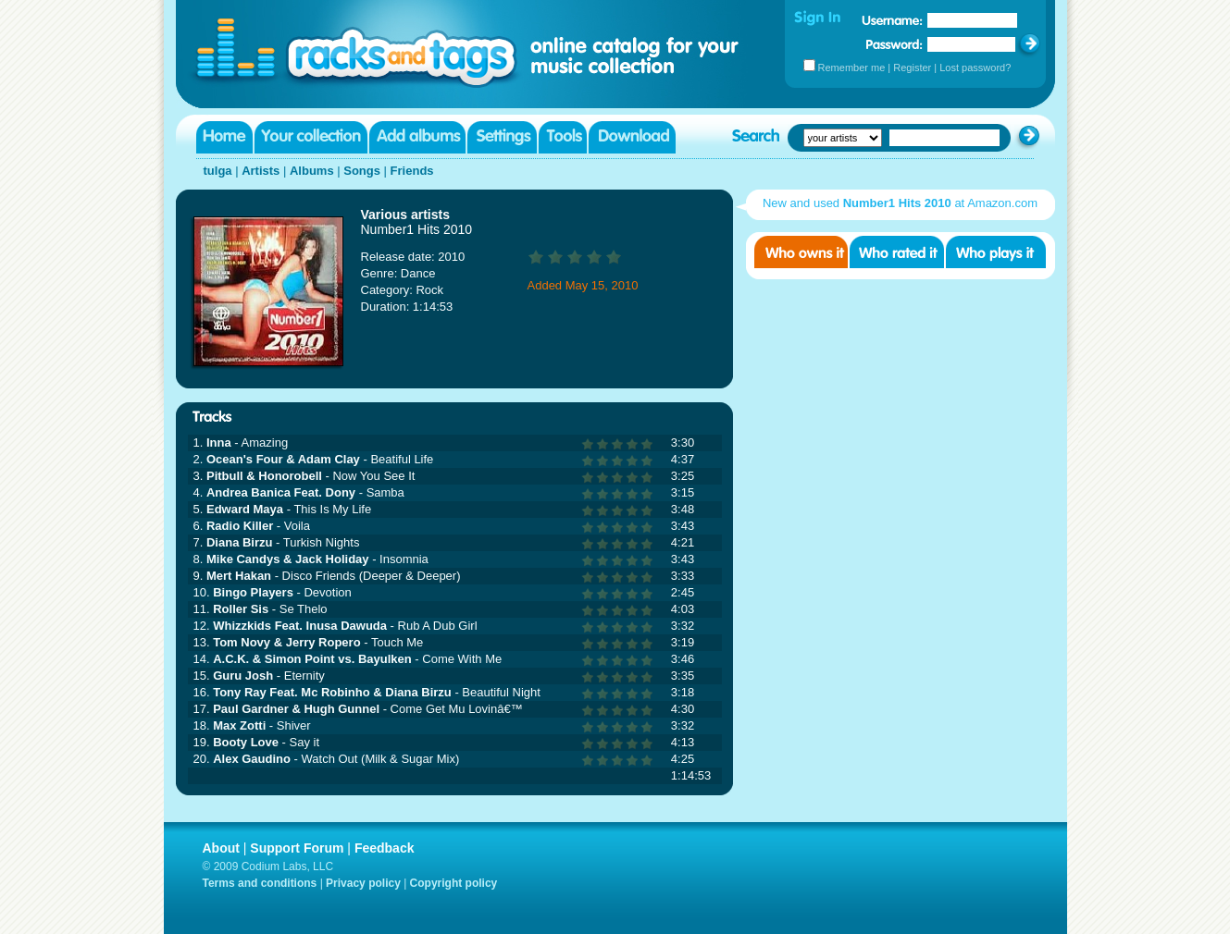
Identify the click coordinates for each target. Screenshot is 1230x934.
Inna (218, 442)
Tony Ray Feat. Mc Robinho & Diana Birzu (332, 692)
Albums (312, 171)
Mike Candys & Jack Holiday (287, 559)
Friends (412, 171)
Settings (502, 137)
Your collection (311, 137)
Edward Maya (244, 509)
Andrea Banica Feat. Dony (280, 492)
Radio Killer (239, 526)
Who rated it (897, 252)
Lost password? (975, 67)
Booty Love (246, 742)
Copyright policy (454, 883)
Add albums (417, 137)
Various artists (406, 214)
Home (224, 137)
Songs (361, 171)
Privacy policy (363, 883)
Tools (563, 137)
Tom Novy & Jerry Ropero (286, 642)
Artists (261, 171)
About (221, 848)
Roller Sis (240, 609)
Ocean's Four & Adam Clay (283, 459)
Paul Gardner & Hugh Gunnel (296, 709)
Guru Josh (243, 675)
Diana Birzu (239, 542)
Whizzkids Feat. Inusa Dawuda (300, 626)
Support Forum (296, 848)
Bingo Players (253, 592)
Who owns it (801, 252)
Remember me (852, 67)
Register (912, 67)
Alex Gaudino (252, 759)
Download (632, 137)
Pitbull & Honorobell (264, 476)
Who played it (996, 252)
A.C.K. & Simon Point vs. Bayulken (312, 659)
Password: (894, 44)
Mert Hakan (238, 576)
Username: (892, 20)
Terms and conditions (260, 883)
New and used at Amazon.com (900, 203)
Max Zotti (239, 725)
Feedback (384, 848)
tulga (218, 171)
